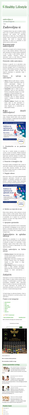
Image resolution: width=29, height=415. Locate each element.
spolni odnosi (7, 306)
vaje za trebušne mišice (8, 317)
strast (5, 310)
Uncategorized (11, 314)
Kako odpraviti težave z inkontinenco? (18, 367)
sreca (5, 303)
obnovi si (6, 311)
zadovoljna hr (7, 302)
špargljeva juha (22, 317)
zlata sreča (6, 305)
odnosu (6, 308)
